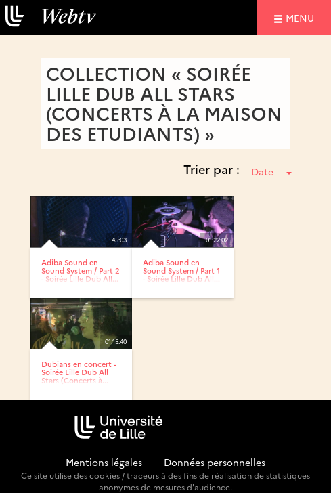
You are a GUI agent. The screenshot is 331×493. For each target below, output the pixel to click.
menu (302, 17)
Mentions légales (104, 462)
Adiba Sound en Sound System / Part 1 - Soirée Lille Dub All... (181, 270)
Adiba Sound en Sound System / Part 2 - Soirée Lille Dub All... (80, 270)
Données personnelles (214, 462)
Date (271, 171)
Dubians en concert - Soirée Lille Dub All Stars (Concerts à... (78, 372)
